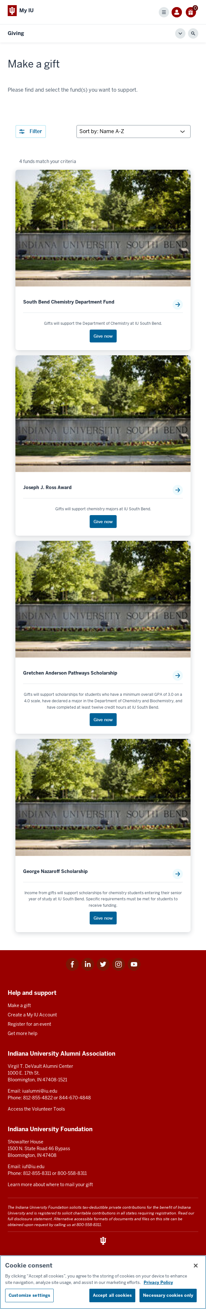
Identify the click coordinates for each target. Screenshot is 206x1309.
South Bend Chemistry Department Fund (68, 302)
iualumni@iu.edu (39, 1091)
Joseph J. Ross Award (47, 487)
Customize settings (29, 1295)
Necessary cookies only (168, 1295)
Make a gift (19, 1005)
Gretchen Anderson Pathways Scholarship (70, 673)
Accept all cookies (112, 1295)
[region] (103, 1282)
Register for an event (29, 1024)
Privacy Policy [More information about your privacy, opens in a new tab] (158, 1282)
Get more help (22, 1033)
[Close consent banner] (196, 1266)
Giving (16, 33)
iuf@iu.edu (33, 1166)
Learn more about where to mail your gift (50, 1184)
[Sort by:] (133, 131)
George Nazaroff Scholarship (55, 871)
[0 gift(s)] (190, 12)
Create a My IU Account (32, 1015)
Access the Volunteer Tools (36, 1109)
